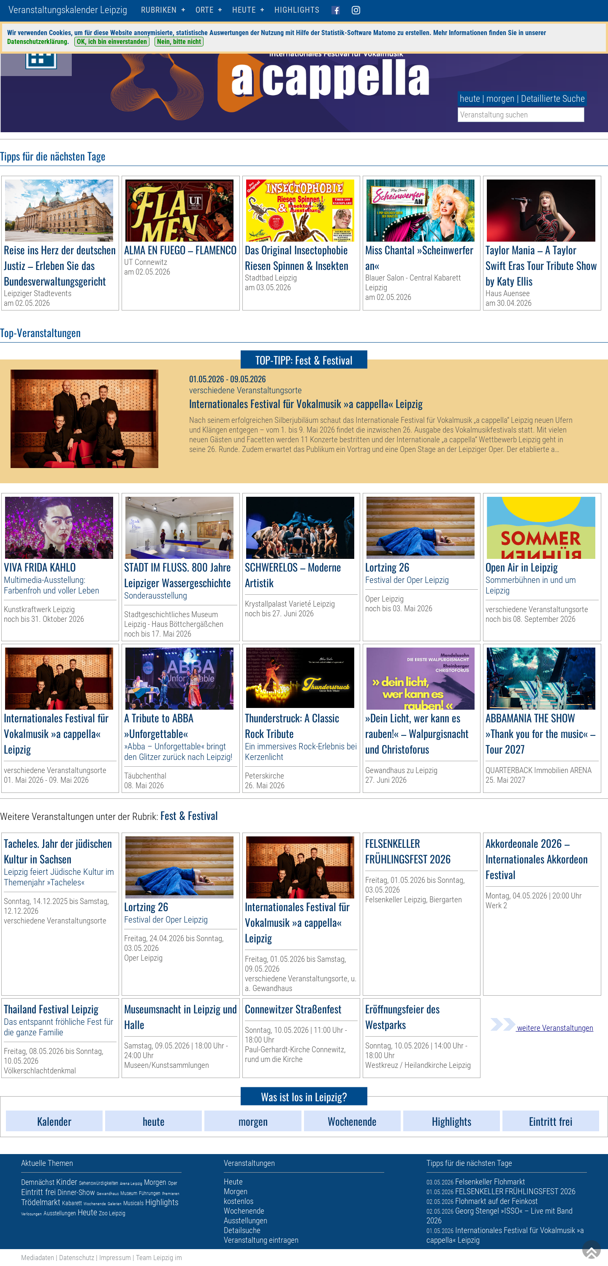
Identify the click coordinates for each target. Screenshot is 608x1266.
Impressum (115, 1257)
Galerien (115, 1203)
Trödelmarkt (40, 1202)
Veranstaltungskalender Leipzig (67, 10)
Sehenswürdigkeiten (98, 1183)
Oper (172, 1183)
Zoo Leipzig (112, 1213)
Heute (87, 1212)
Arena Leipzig (131, 1183)
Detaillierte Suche (553, 98)
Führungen (149, 1193)
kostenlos (238, 1201)
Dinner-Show (76, 1192)
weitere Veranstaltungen (541, 1028)
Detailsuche (242, 1230)
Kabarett (72, 1203)
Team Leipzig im (159, 1257)
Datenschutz (76, 1257)
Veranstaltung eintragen (261, 1240)
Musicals (133, 1203)
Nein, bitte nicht (179, 42)
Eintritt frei (38, 1192)
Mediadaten (37, 1257)
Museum (128, 1193)
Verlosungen (31, 1214)
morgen (500, 98)
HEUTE (244, 10)
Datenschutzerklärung (37, 42)
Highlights (297, 10)
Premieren (170, 1193)
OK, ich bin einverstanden (112, 42)
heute (470, 98)
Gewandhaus (108, 1193)
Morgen (155, 1182)
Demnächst (37, 1182)
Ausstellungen (59, 1213)
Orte (204, 10)
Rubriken (159, 10)
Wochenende (95, 1203)
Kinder (66, 1182)
